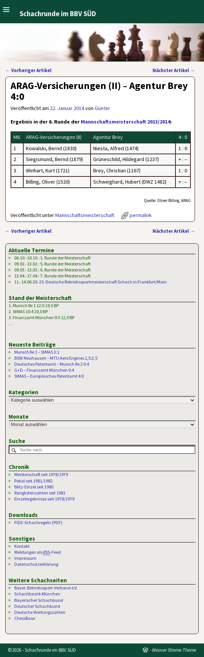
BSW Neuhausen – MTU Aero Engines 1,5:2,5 (55, 358)
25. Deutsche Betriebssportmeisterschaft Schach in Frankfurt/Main (103, 282)
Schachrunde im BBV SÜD (58, 13)
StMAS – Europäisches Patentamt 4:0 (49, 376)
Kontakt (22, 546)
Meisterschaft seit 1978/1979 (41, 474)
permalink (141, 215)
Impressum (25, 558)
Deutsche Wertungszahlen (39, 612)
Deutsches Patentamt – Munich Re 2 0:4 (51, 364)
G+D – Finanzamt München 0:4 (44, 370)
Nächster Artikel (174, 70)
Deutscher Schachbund (37, 606)
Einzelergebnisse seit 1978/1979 (44, 499)
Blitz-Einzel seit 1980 (33, 487)
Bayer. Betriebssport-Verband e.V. (45, 588)
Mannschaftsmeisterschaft (84, 215)
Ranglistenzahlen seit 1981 (39, 493)
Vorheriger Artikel (28, 70)
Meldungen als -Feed (37, 552)
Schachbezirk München (37, 594)
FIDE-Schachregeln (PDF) (38, 522)
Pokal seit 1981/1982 (33, 481)
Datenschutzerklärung (36, 564)
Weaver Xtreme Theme (174, 650)
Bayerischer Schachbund (38, 600)
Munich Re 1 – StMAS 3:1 (36, 352)
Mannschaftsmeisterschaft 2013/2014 (125, 121)
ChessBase (24, 618)
